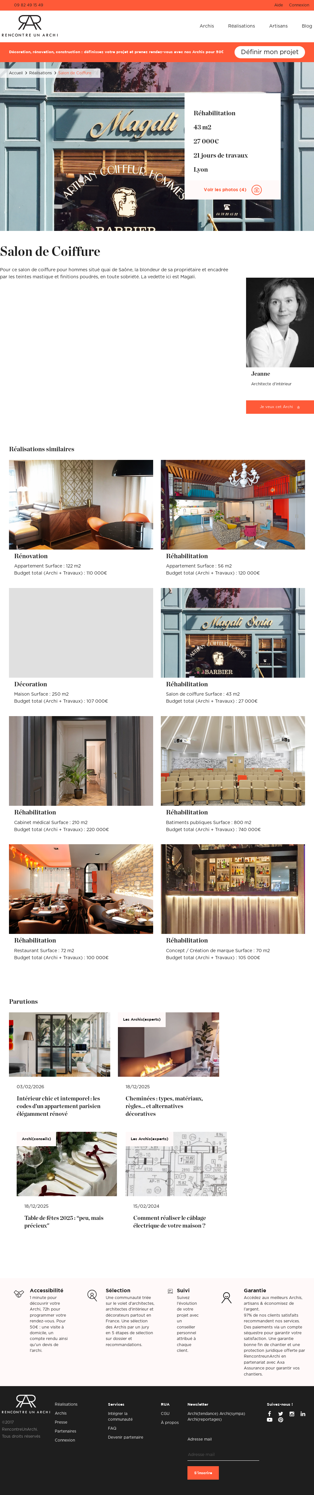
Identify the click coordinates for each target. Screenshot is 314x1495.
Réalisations (241, 26)
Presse (61, 1422)
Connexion (299, 5)
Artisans (278, 26)
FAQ (112, 1428)
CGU (165, 1414)
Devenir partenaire (125, 1437)
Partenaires (65, 1431)
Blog (307, 26)
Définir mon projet (270, 52)
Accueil (16, 73)
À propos (170, 1423)
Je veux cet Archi (276, 407)
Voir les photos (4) (226, 190)
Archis (207, 26)
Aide (278, 5)
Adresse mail (199, 1439)
